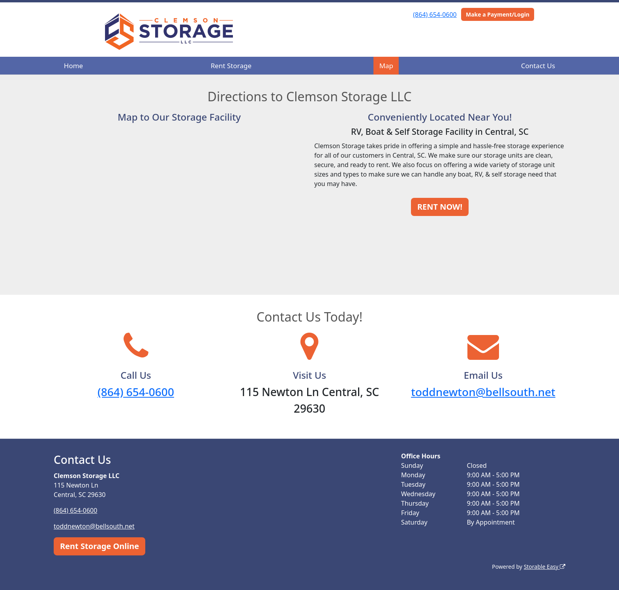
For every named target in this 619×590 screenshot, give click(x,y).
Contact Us (538, 65)
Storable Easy (544, 566)
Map (386, 65)
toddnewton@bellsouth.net (483, 391)
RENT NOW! (439, 206)
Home (73, 65)
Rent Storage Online (99, 546)
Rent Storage (231, 65)
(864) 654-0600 (434, 14)
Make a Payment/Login (497, 14)
